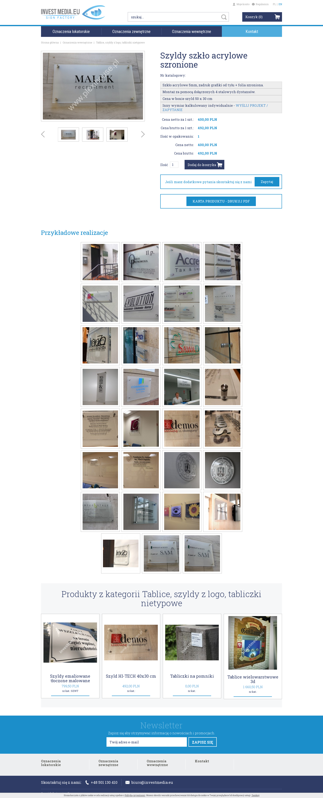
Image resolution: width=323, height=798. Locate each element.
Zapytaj (267, 181)
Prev (42, 134)
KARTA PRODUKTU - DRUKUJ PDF (221, 201)
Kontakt (252, 32)
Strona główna (50, 42)
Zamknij (256, 795)
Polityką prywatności (135, 795)
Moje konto (241, 4)
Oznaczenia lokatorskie (71, 32)
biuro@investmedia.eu (149, 782)
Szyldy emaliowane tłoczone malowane (70, 678)
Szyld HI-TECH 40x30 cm (131, 676)
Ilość (164, 165)
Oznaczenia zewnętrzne (131, 32)
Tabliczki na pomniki (192, 676)
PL (274, 4)
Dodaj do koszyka (202, 165)
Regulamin (260, 4)
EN (280, 4)
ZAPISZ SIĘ (202, 742)
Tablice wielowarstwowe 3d (252, 679)
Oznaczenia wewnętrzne (191, 32)
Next (143, 134)
